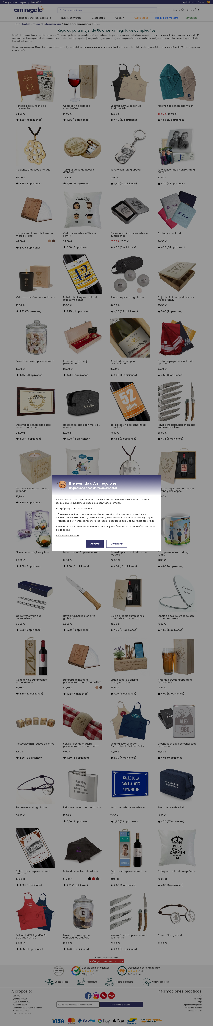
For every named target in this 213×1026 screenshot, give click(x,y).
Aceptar (94, 543)
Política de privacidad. (67, 535)
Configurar (117, 543)
